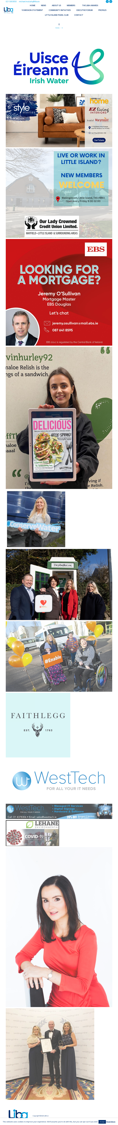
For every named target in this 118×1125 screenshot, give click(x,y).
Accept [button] (102, 1122)
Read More (110, 1121)
